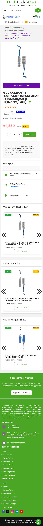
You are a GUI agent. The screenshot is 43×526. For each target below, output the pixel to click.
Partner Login (8, 461)
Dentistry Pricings (9, 504)
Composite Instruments (14, 30)
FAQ (4, 451)
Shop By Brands (12, 22)
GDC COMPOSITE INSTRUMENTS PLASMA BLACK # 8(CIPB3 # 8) (20, 356)
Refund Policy (8, 468)
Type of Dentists (9, 475)
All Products (31, 22)
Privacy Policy (8, 490)
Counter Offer (21, 85)
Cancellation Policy (10, 500)
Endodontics (17, 28)
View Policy (14, 186)
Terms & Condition (10, 497)
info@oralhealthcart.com (16, 443)
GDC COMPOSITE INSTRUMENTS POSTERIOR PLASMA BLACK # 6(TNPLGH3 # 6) (22, 243)
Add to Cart (22, 251)
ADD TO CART (29, 134)
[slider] (10, 107)
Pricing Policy (8, 465)
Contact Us (7, 455)
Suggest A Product (21, 392)
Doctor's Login (13, 17)
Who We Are (8, 458)
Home (6, 28)
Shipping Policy (9, 472)
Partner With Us (9, 493)
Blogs (5, 487)
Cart (38, 17)
